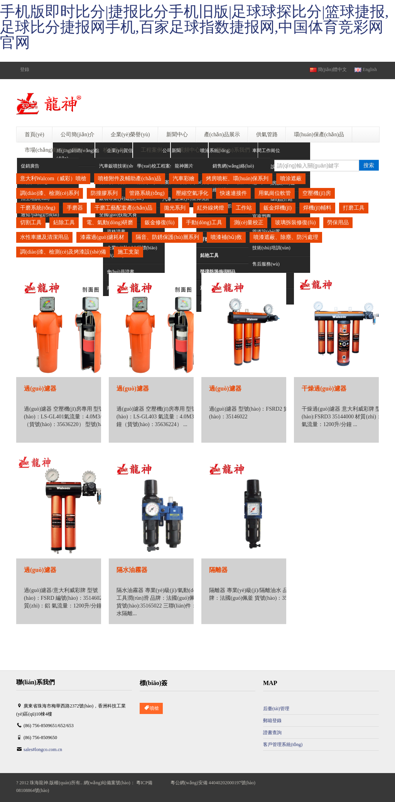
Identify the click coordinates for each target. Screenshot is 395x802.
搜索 (368, 165)
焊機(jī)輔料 (317, 208)
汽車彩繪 (183, 178)
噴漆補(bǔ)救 (226, 237)
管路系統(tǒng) (146, 193)
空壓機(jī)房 (316, 193)
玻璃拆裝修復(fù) (295, 222)
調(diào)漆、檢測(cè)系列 (49, 193)
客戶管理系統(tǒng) (282, 744)
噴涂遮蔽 (291, 178)
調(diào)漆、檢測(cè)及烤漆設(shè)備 (63, 252)
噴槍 (151, 708)
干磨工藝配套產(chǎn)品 (123, 208)
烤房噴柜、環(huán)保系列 (237, 178)
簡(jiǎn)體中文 (328, 69)
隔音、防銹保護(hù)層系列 (167, 237)
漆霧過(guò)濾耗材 (102, 237)
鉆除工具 (64, 222)
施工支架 (128, 252)
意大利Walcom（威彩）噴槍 (53, 178)
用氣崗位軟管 (274, 193)
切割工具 (31, 222)
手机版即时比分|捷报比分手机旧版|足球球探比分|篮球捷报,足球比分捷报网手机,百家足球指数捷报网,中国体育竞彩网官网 (194, 27)
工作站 (244, 208)
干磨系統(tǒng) (37, 208)
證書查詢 (272, 732)
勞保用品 (338, 222)
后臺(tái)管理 (276, 708)
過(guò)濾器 (40, 388)
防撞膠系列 (104, 193)
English (365, 69)
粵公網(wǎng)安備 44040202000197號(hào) (212, 782)
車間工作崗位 (266, 150)
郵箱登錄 (272, 720)
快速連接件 (233, 193)
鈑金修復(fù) (159, 222)
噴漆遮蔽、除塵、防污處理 (285, 237)
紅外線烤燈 (210, 208)
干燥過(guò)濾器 (324, 388)
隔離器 (218, 570)
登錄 (24, 69)
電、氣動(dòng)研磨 (109, 222)
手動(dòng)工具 (204, 222)
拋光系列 (175, 208)
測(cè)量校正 (249, 222)
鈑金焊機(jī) (277, 208)
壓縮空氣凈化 (192, 193)
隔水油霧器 (131, 570)
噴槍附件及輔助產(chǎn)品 (129, 178)
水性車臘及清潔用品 (44, 237)
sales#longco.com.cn (43, 749)
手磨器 (75, 208)
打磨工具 (354, 208)
